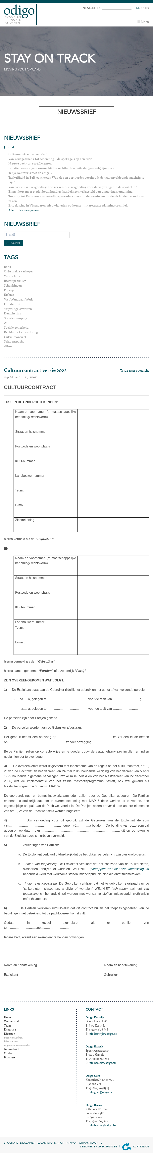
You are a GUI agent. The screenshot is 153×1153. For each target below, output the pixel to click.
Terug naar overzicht (134, 370)
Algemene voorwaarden (17, 1045)
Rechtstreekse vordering (21, 332)
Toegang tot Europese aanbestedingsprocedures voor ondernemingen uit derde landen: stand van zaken (76, 199)
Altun (8, 346)
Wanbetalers (13, 276)
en (147, 8)
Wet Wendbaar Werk (18, 299)
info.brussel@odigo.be (102, 1125)
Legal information (50, 1142)
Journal (9, 147)
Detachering (12, 313)
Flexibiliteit (12, 304)
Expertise (10, 1030)
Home (7, 1017)
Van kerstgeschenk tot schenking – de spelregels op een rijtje (50, 159)
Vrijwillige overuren (18, 309)
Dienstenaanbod (13, 1038)
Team (7, 1026)
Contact (9, 1053)
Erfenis (9, 295)
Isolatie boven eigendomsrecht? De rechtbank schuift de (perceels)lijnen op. (61, 168)
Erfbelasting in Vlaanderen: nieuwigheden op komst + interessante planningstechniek (68, 205)
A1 (6, 323)
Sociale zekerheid (16, 327)
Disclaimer (27, 1142)
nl (138, 8)
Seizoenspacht (14, 341)
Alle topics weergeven (23, 210)
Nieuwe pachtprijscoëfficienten (30, 163)
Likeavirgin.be (107, 1146)
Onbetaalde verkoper (18, 271)
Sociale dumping (15, 318)
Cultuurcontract (15, 337)
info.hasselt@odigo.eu (102, 1063)
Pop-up (9, 290)
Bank (7, 267)
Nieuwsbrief (11, 1049)
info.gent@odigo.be (101, 1092)
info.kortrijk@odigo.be (103, 1034)
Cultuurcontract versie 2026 (27, 154)
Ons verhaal (11, 1021)
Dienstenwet (11, 1041)
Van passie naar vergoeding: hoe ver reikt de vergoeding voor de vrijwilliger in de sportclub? (72, 187)
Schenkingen (13, 285)
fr (142, 8)
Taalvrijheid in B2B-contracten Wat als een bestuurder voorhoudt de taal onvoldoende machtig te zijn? (76, 180)
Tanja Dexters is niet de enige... (30, 173)
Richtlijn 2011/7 (15, 281)
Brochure (10, 1057)
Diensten (9, 1034)
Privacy (71, 1142)
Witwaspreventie (90, 1142)
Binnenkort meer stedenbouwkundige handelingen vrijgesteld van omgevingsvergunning (70, 191)
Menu (145, 22)
